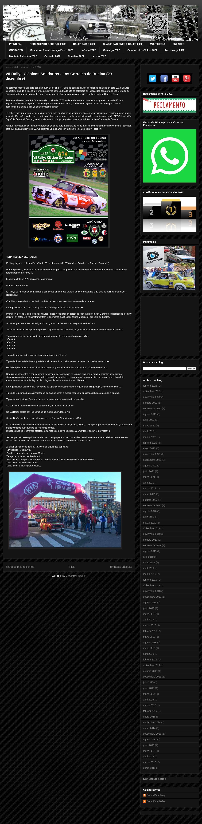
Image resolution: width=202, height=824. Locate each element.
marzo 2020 (149, 522)
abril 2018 (148, 619)
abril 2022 (148, 431)
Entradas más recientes (20, 566)
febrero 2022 (150, 442)
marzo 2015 (149, 705)
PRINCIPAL (15, 44)
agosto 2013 (150, 739)
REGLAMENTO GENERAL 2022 (47, 44)
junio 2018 (148, 608)
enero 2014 (149, 728)
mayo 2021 (149, 477)
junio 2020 (148, 517)
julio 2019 (148, 557)
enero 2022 (149, 448)
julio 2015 (148, 682)
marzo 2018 (149, 625)
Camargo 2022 (111, 50)
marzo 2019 (149, 574)
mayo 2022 (149, 425)
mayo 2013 (149, 751)
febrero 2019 (150, 579)
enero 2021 (149, 494)
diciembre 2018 (151, 585)
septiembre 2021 (152, 459)
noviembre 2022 (152, 397)
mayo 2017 (149, 636)
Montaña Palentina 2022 (23, 56)
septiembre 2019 (152, 545)
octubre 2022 (150, 402)
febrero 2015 (150, 711)
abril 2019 (148, 568)
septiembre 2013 (152, 733)
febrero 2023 (150, 385)
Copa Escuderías (156, 801)
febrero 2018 (150, 631)
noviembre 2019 (152, 534)
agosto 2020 (150, 511)
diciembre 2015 (151, 665)
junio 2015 (148, 688)
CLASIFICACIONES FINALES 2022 (122, 44)
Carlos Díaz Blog (156, 795)
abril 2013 (148, 756)
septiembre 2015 (152, 676)
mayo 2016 (149, 648)
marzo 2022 (149, 437)
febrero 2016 (150, 659)
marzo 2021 (149, 488)
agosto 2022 (150, 414)
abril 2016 (148, 653)
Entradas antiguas (121, 566)
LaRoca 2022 (88, 50)
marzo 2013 (149, 762)
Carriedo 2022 (52, 56)
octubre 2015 (150, 671)
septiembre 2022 (152, 408)
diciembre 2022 (151, 391)
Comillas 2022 (76, 56)
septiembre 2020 (152, 505)
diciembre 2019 (151, 528)
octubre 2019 (150, 539)
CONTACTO (16, 50)
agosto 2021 (150, 465)
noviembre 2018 (152, 591)
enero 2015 (149, 716)
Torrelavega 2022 (175, 50)
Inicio (72, 566)
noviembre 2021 (152, 454)
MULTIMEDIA (157, 44)
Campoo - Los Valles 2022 (142, 50)
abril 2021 (148, 482)
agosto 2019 (150, 551)
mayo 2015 (149, 693)
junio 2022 (148, 419)
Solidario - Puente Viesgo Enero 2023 (51, 50)
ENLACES (178, 44)
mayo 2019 (149, 562)
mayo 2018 (149, 614)
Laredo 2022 (99, 56)
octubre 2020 (150, 499)
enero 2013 (149, 768)
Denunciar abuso (154, 778)
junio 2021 (148, 471)
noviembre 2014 (152, 722)
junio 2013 (148, 745)
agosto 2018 (150, 602)
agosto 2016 (150, 642)
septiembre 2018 (152, 596)
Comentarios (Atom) (76, 576)
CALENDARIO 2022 (84, 44)
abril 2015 (148, 699)
